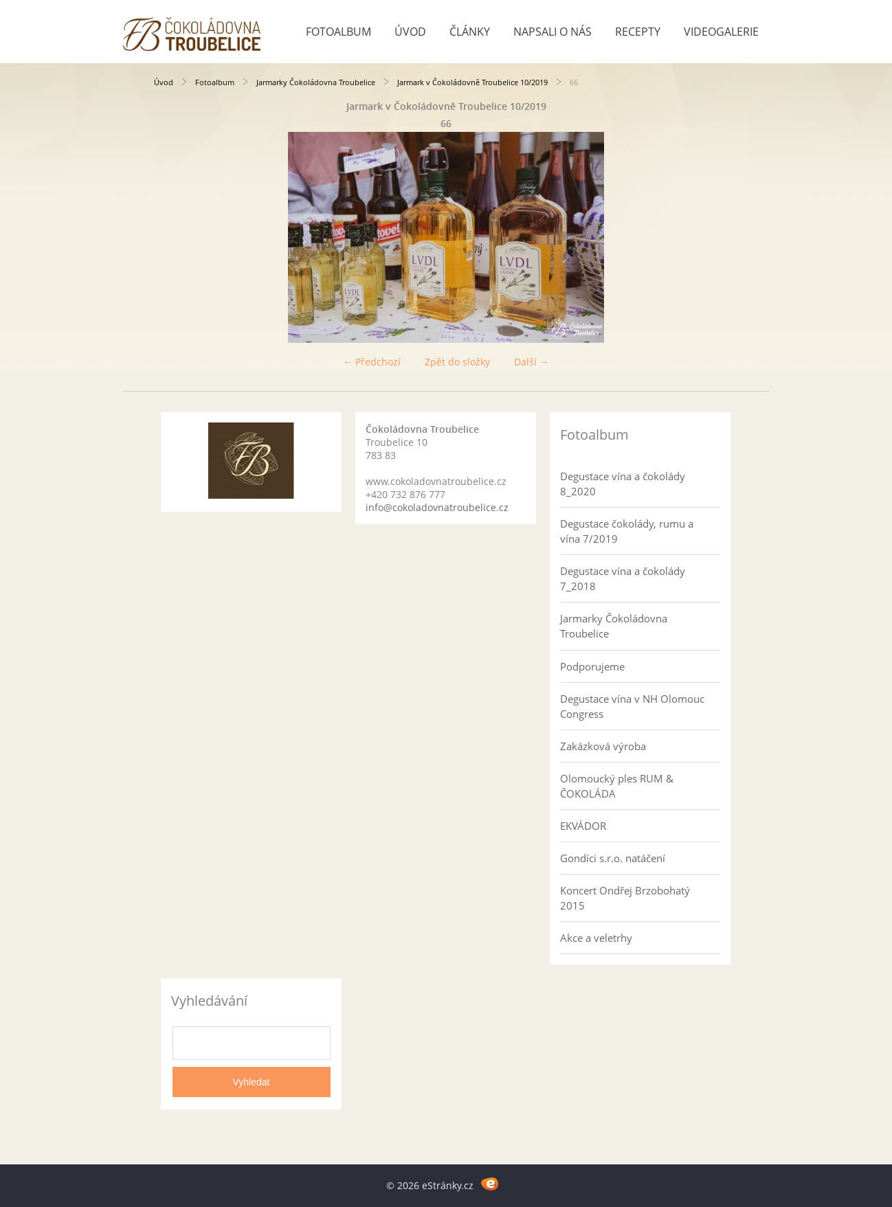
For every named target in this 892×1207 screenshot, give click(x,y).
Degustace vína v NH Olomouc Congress (632, 706)
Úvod (410, 31)
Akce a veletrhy (596, 938)
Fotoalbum (338, 31)
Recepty (637, 31)
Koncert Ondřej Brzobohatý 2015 (625, 897)
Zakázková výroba (603, 746)
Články (469, 31)
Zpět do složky (457, 361)
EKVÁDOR (583, 826)
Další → (531, 361)
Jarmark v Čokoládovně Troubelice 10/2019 (472, 82)
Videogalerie (721, 31)
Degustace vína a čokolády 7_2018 (622, 578)
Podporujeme (592, 666)
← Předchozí (372, 361)
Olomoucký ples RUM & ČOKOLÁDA (616, 785)
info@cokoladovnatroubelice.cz (437, 507)
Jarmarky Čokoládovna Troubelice (315, 82)
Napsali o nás (552, 31)
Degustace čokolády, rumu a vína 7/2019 (626, 531)
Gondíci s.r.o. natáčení (612, 858)
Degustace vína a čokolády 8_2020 (622, 483)
